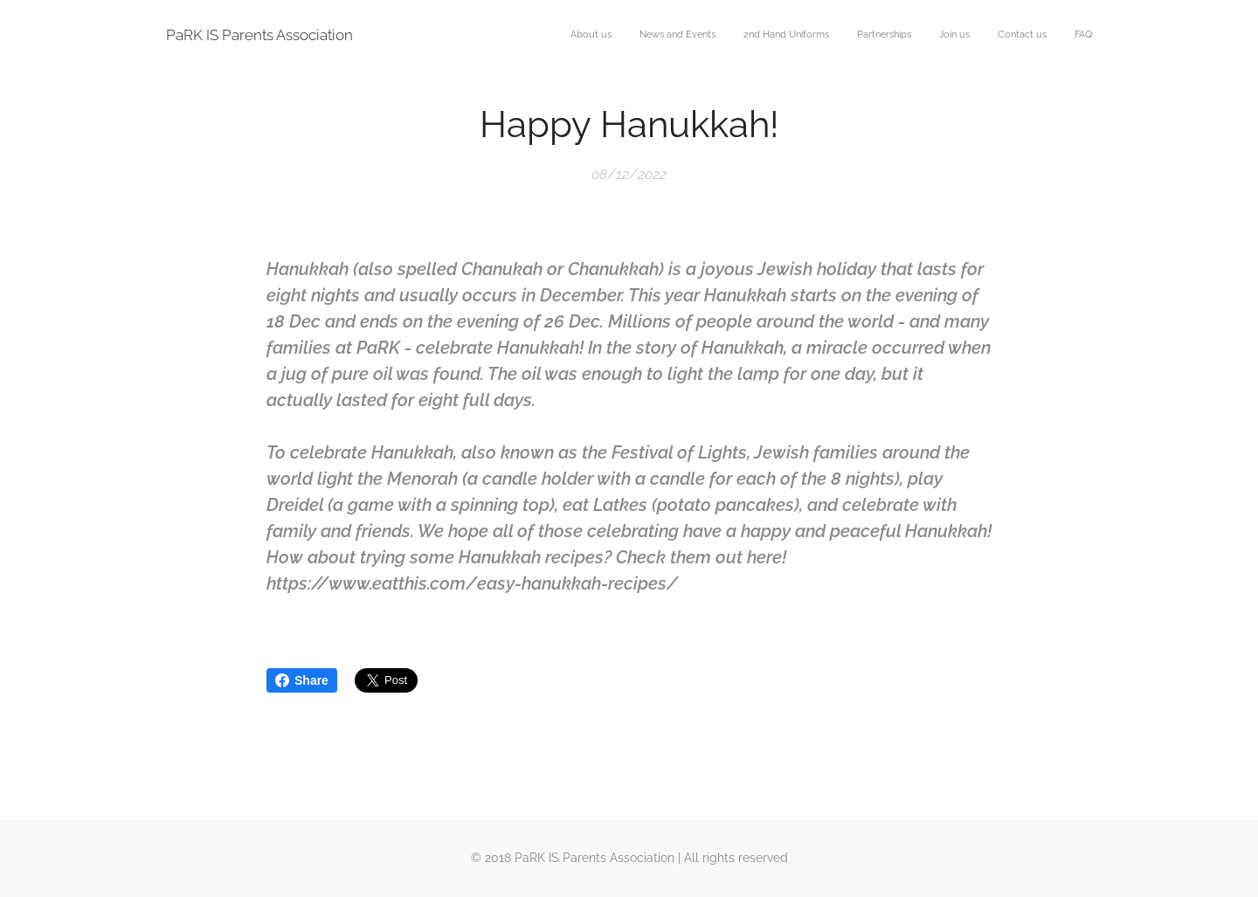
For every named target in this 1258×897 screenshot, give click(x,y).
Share (301, 680)
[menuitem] (929, 36)
